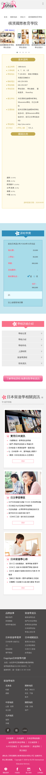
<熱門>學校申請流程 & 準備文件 (21, 444)
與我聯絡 (9, 621)
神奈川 (32, 690)
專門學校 (9, 653)
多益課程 (36, 746)
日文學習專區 (30, 645)
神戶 (26, 710)
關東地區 (29, 686)
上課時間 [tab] (30, 351)
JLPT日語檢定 (11, 746)
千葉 (31, 693)
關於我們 (9, 617)
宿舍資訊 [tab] (30, 363)
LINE (25, 730)
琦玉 (26, 693)
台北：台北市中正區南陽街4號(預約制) (19, 662)
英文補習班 (25, 746)
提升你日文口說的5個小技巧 (19, 513)
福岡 (7, 720)
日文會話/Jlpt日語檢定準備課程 (20, 506)
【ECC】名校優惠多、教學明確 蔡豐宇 (23, 564)
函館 (7, 693)
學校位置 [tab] (30, 333)
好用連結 (28, 653)
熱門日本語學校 (31, 621)
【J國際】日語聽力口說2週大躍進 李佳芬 (24, 582)
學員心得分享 (30, 632)
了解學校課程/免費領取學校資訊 (23, 378)
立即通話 (40, 771)
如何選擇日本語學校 (17, 742)
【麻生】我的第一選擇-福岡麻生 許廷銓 (24, 578)
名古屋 (8, 710)
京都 (31, 706)
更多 (23, 461)
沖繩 (7, 723)
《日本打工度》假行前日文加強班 (21, 517)
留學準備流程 (11, 625)
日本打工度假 (30, 649)
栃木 (26, 697)
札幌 (7, 690)
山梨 (7, 706)
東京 (26, 690)
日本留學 (9, 738)
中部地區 (9, 702)
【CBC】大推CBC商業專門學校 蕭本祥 (23, 567)
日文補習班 (32, 742)
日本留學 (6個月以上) (12, 643)
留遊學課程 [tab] (29, 357)
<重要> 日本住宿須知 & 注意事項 (21, 455)
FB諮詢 (17, 771)
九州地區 (9, 716)
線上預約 (29, 771)
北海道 (8, 686)
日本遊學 (20, 738)
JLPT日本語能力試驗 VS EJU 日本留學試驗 (25, 502)
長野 (12, 706)
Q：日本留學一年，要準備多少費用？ (23, 451)
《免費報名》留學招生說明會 (20, 440)
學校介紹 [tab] (30, 339)
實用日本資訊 (30, 642)
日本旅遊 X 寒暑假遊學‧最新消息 (22, 448)
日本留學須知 (30, 628)
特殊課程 (9, 649)
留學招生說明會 (31, 625)
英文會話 (23, 750)
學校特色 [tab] (30, 345)
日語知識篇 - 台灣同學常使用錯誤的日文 (24, 509)
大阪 (26, 706)
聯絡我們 (6, 771)
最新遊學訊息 (30, 617)
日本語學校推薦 (33, 738)
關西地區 (29, 702)
